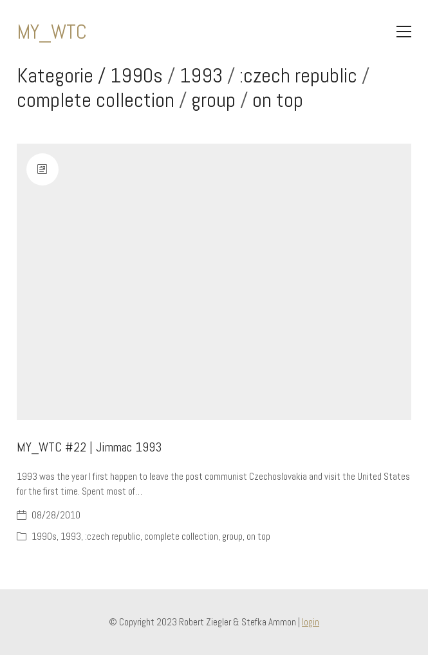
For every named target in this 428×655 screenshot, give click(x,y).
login (310, 622)
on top (277, 100)
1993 (201, 75)
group (213, 100)
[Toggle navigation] (403, 32)
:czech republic (298, 75)
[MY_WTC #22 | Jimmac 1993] (214, 282)
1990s (136, 75)
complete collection (95, 100)
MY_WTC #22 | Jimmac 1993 (89, 447)
